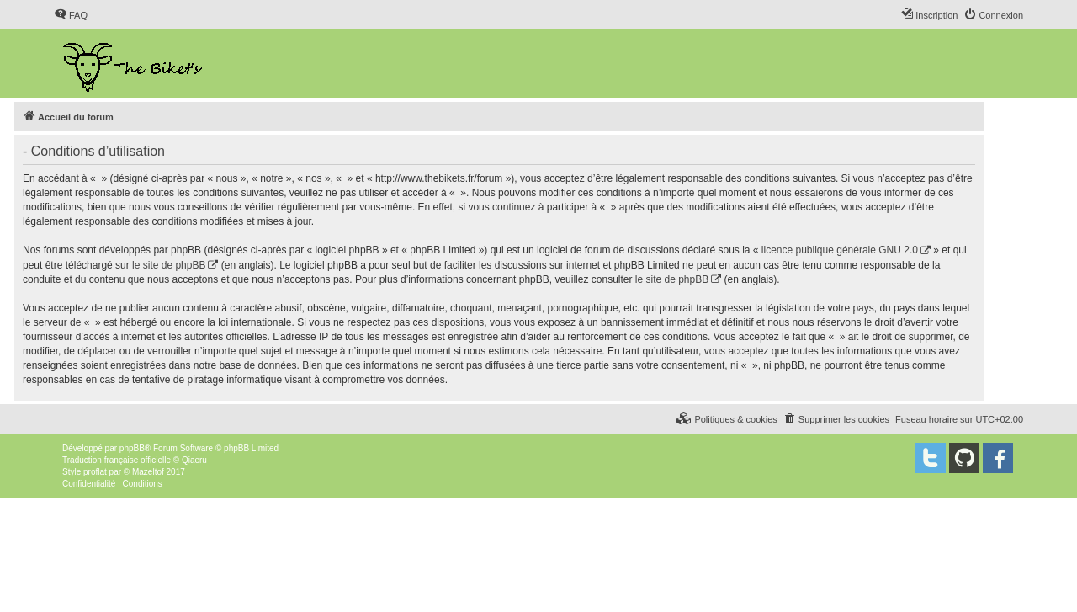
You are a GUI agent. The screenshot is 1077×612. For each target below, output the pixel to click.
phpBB (132, 448)
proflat (95, 471)
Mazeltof (148, 471)
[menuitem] (71, 15)
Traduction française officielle (116, 460)
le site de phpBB (168, 265)
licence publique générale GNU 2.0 (839, 250)
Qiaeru (194, 460)
